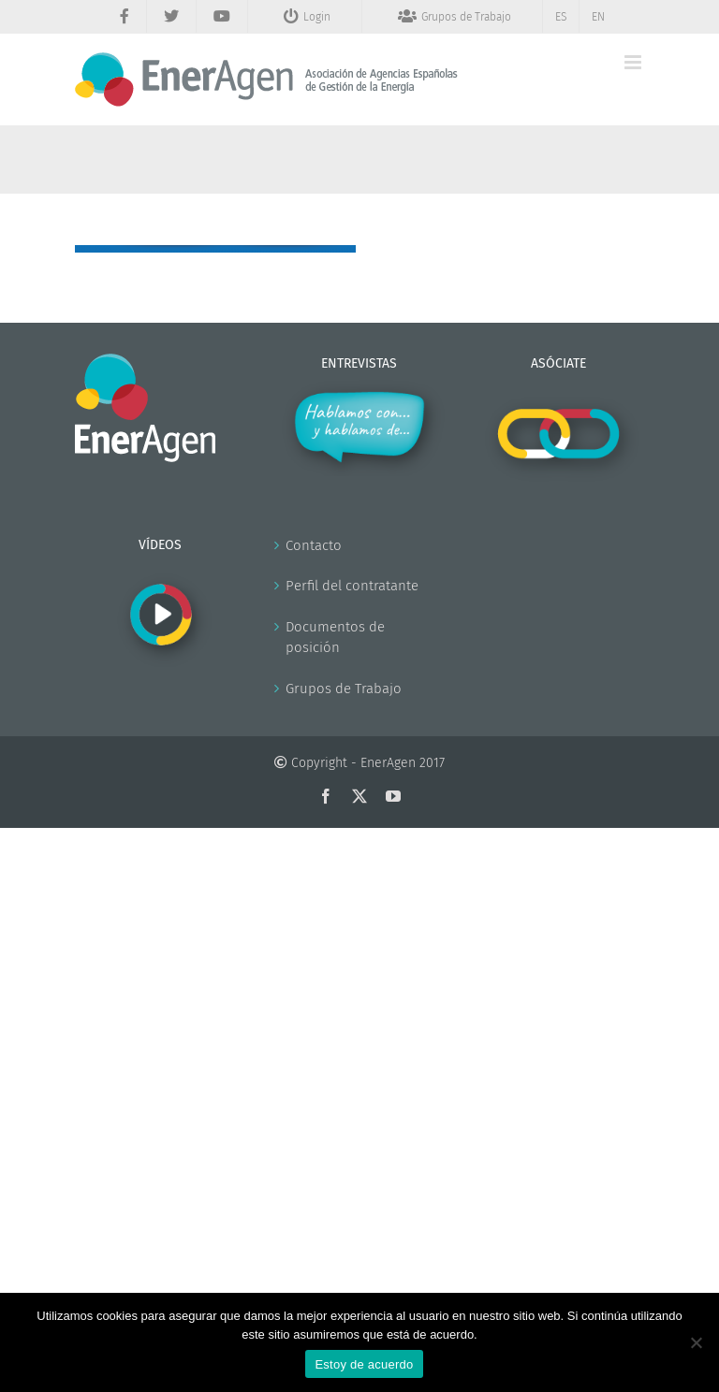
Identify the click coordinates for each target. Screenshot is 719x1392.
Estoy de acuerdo (364, 1364)
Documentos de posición (335, 637)
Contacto (314, 545)
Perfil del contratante (352, 585)
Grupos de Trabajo (344, 688)
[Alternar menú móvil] (634, 62)
